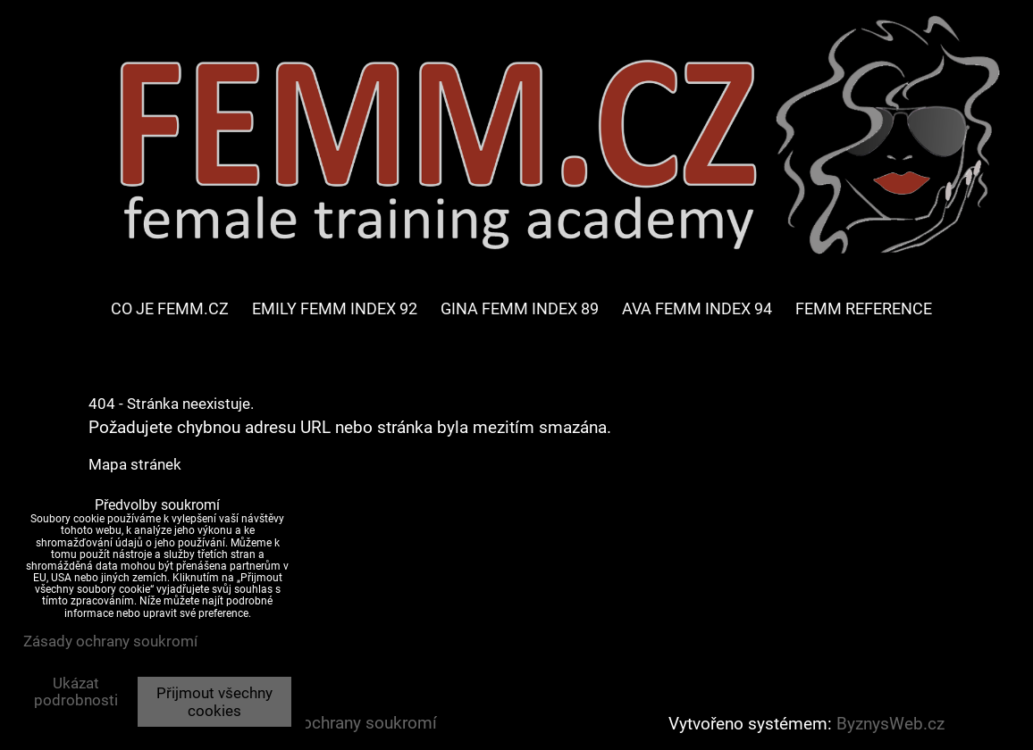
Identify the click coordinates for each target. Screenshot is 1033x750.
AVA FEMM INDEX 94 (697, 308)
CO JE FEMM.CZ (170, 308)
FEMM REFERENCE (863, 308)
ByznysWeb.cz (890, 724)
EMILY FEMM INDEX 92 (334, 308)
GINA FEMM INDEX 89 (520, 308)
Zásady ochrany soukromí (340, 723)
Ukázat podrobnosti (76, 692)
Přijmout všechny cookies (214, 702)
